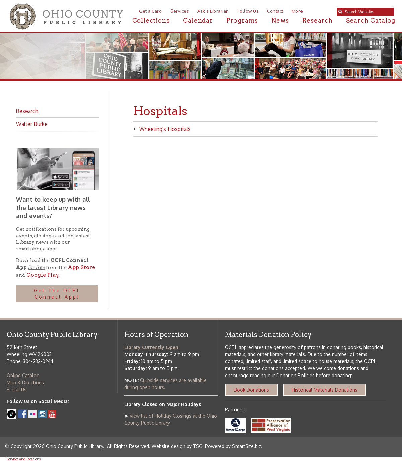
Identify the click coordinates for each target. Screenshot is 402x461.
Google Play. (42, 275)
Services (179, 11)
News (280, 20)
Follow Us (248, 11)
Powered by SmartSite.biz (233, 446)
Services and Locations (24, 459)
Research (317, 20)
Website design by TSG (177, 446)
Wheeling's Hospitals (162, 129)
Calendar (198, 20)
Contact (275, 11)
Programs (242, 20)
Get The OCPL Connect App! (57, 294)
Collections (151, 20)
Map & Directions (25, 382)
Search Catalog (370, 20)
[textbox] (367, 12)
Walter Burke (32, 124)
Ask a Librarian (213, 11)
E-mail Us (16, 389)
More (297, 11)
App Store (81, 267)
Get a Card (150, 11)
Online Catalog (23, 375)
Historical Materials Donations (324, 390)
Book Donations (251, 390)
